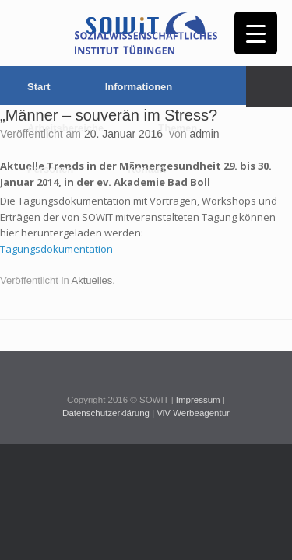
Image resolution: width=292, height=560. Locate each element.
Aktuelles (92, 280)
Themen (177, 128)
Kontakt (146, 169)
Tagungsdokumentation (56, 249)
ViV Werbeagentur (193, 413)
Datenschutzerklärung (106, 413)
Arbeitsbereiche (65, 128)
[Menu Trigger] (255, 33)
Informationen (139, 87)
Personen (50, 169)
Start (39, 87)
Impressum (198, 399)
